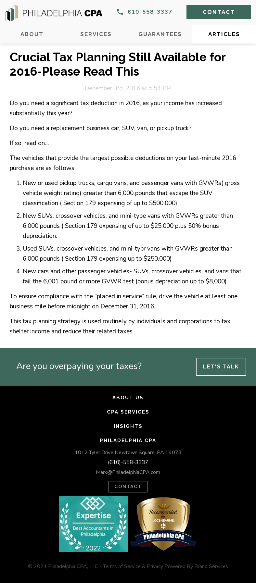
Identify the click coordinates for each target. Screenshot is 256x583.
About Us (128, 398)
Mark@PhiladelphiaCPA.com (128, 472)
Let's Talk (221, 367)
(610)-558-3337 (128, 462)
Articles (224, 34)
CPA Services (128, 412)
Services (96, 34)
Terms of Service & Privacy (133, 566)
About (32, 34)
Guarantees (160, 34)
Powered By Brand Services (196, 566)
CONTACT (128, 486)
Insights (128, 426)
